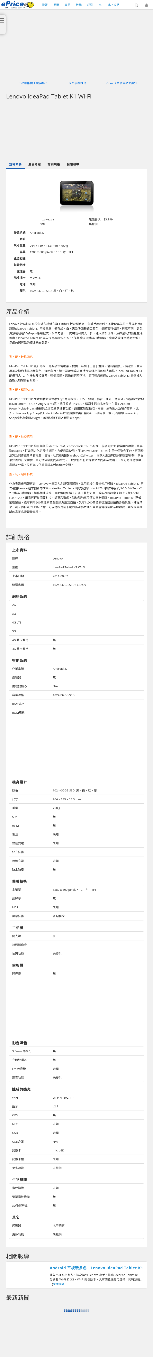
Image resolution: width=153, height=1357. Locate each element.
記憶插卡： (21, 278)
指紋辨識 (18, 1188)
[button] (136, 5)
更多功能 (18, 1168)
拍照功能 (18, 953)
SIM (14, 817)
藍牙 (15, 1106)
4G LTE (17, 622)
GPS (15, 1115)
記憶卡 (16, 1150)
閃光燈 (16, 936)
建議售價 (18, 585)
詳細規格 (54, 164)
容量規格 (18, 695)
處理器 (16, 677)
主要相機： (21, 258)
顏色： (24, 291)
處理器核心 (19, 686)
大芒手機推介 (77, 83)
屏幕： (24, 252)
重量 (15, 808)
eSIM (15, 825)
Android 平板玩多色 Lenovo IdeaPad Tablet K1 (96, 1267)
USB (15, 1133)
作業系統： (21, 233)
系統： (24, 239)
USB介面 (18, 1141)
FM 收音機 (19, 1069)
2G (14, 605)
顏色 (15, 790)
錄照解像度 (19, 945)
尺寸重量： (21, 245)
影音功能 (18, 1077)
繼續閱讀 (59, 1284)
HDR (15, 907)
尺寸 (15, 799)
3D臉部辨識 (20, 1205)
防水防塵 (18, 870)
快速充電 (18, 843)
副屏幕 (16, 898)
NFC (15, 1124)
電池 (15, 834)
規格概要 (15, 164)
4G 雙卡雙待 (20, 640)
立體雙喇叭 (19, 1060)
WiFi (15, 1097)
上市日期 (18, 576)
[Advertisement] (79, 748)
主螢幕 (16, 889)
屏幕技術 (18, 916)
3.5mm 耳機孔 (21, 1051)
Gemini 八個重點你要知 (121, 83)
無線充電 (18, 861)
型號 (15, 567)
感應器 (16, 1225)
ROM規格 (18, 713)
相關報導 (73, 164)
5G (14, 631)
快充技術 (18, 852)
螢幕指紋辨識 (21, 1197)
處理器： (22, 271)
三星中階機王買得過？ (33, 83)
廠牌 (15, 558)
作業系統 (18, 668)
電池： (24, 284)
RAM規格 (18, 704)
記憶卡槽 (18, 1159)
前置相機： (21, 265)
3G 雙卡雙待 (20, 649)
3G (14, 613)
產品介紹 (34, 164)
